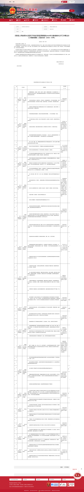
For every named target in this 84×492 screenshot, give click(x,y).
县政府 (18, 20)
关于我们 (19, 482)
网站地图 (11, 482)
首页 (11, 20)
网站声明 (15, 482)
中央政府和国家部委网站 (14, 479)
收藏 (61, 467)
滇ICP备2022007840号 (33, 490)
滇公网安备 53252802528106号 (45, 490)
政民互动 (54, 20)
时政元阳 (35, 20)
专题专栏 (72, 20)
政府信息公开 (45, 20)
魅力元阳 (26, 20)
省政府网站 (25, 479)
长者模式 (64, 2)
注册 (13, 1)
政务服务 (63, 20)
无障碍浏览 (71, 2)
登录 (10, 1)
